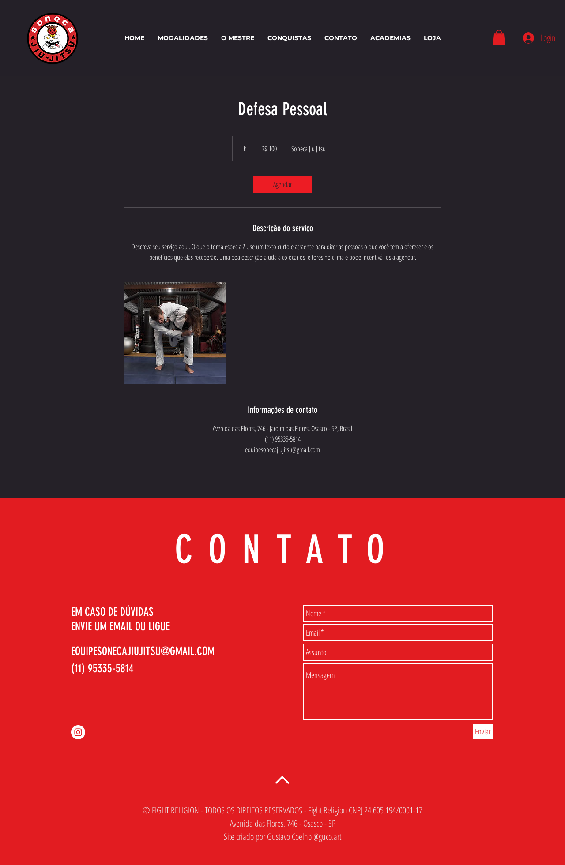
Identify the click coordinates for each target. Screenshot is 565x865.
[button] (499, 37)
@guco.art (327, 837)
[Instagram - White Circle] (78, 732)
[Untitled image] (175, 333)
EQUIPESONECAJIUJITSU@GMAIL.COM (143, 651)
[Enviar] (483, 731)
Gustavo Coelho (289, 837)
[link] (282, 184)
